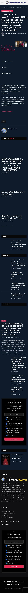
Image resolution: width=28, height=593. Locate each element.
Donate (18, 584)
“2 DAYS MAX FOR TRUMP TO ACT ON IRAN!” (17, 274)
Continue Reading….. (6, 111)
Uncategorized (7, 11)
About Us (10, 581)
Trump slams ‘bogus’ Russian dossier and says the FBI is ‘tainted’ (8, 48)
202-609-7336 (5, 525)
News (4, 321)
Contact (10, 584)
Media (17, 581)
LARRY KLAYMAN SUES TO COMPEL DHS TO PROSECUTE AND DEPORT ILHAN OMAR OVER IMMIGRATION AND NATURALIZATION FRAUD (18, 363)
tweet (3, 121)
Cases (23, 581)
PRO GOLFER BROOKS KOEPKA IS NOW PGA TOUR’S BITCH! (18, 285)
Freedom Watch (11, 33)
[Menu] (2, 2)
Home (3, 581)
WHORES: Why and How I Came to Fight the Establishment (18, 456)
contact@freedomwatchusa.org (11, 521)
